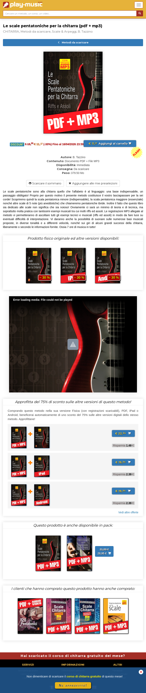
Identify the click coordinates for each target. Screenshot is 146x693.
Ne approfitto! (73, 685)
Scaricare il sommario (45, 183)
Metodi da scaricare (73, 42)
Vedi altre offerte (128, 512)
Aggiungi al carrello (110, 143)
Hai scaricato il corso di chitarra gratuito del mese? (73, 656)
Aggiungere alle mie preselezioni (93, 183)
